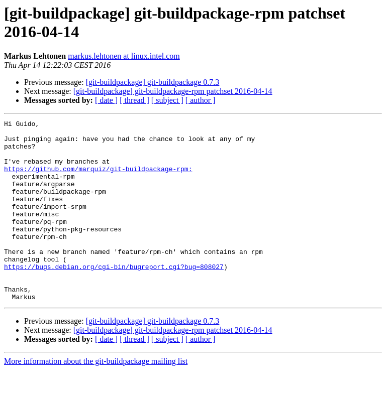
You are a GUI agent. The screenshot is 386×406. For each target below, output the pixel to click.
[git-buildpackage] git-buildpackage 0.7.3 (153, 82)
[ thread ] (134, 100)
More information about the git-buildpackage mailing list (95, 397)
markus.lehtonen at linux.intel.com (124, 56)
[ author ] (200, 100)
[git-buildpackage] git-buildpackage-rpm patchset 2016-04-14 (172, 91)
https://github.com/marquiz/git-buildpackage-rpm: (98, 179)
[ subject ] (167, 100)
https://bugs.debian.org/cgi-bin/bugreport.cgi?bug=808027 (114, 296)
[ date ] (106, 100)
